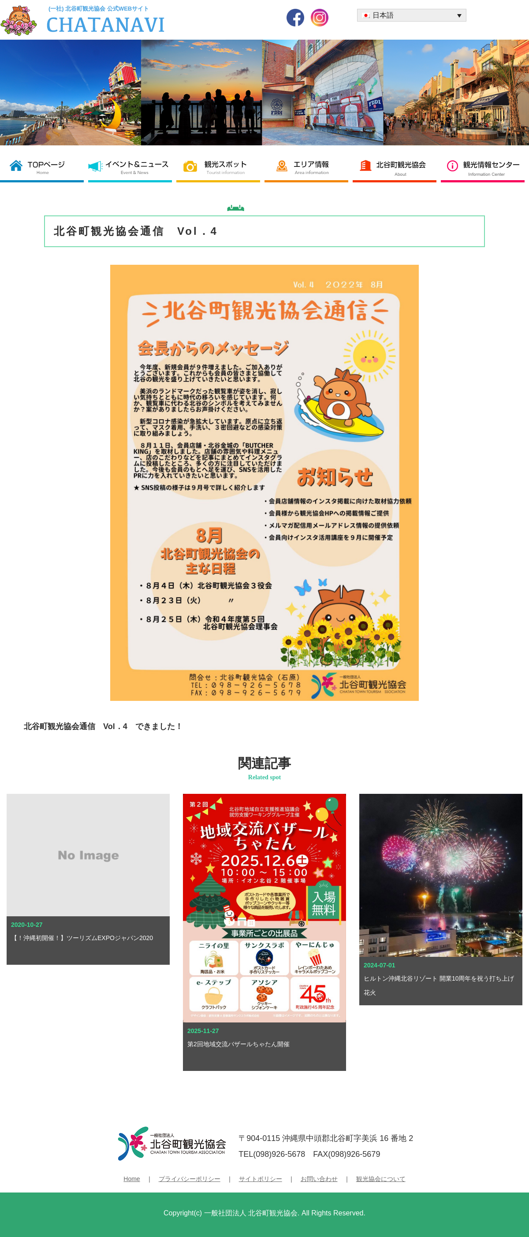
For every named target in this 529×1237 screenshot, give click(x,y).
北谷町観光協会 (397, 167)
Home (131, 1178)
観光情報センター (485, 167)
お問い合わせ (319, 1178)
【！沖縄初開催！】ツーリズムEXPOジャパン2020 (82, 937)
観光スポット (220, 167)
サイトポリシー (260, 1178)
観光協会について (381, 1178)
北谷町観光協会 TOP (44, 167)
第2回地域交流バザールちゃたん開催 (238, 1044)
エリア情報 (308, 167)
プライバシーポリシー (189, 1178)
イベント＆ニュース (132, 167)
